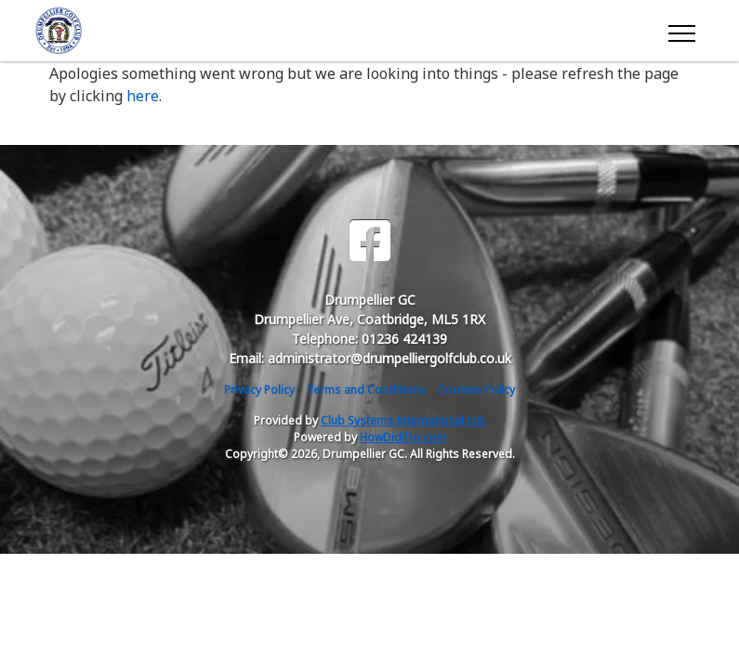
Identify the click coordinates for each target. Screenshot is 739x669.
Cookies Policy (476, 390)
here (142, 95)
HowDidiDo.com (403, 437)
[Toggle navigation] (681, 31)
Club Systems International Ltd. (403, 420)
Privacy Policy (259, 390)
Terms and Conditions (366, 390)
